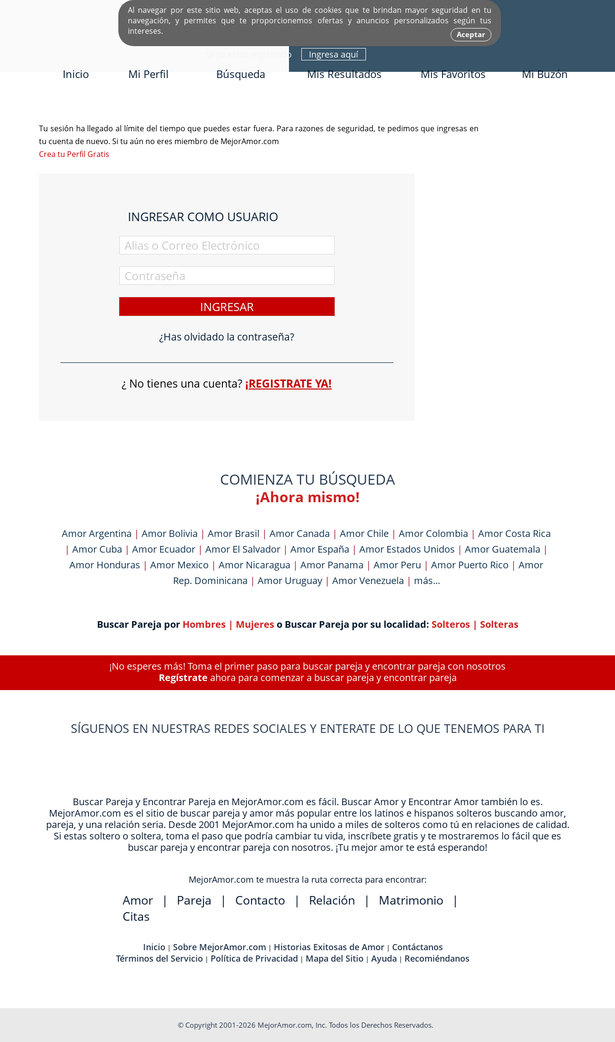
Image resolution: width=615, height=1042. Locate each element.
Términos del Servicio (159, 958)
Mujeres (255, 624)
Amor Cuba (97, 549)
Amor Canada (299, 533)
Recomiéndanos (437, 958)
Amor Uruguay (290, 580)
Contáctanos (417, 947)
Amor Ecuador (163, 549)
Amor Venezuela (368, 580)
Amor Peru (397, 564)
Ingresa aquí (333, 54)
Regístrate (183, 677)
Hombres (204, 624)
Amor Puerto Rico (470, 564)
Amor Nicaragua (254, 564)
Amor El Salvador (242, 549)
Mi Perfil (148, 74)
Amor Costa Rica (514, 533)
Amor (138, 900)
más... (427, 580)
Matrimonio (411, 900)
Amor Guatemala (502, 549)
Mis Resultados (344, 74)
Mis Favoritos (453, 74)
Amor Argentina (97, 533)
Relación (332, 900)
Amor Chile (364, 533)
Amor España (319, 549)
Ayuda (384, 958)
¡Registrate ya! (288, 383)
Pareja (194, 900)
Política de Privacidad (254, 958)
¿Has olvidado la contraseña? (226, 337)
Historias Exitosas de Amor (329, 947)
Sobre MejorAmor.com (219, 947)
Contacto (260, 900)
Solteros (451, 624)
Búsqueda (240, 74)
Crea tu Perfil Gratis (74, 154)
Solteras (499, 624)
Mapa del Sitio (335, 958)
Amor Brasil (233, 533)
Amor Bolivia (170, 533)
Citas (136, 916)
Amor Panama (332, 564)
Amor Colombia (433, 533)
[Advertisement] (504, 265)
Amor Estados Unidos (407, 549)
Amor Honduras (104, 564)
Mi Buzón (545, 74)
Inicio (76, 74)
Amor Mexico (179, 564)
